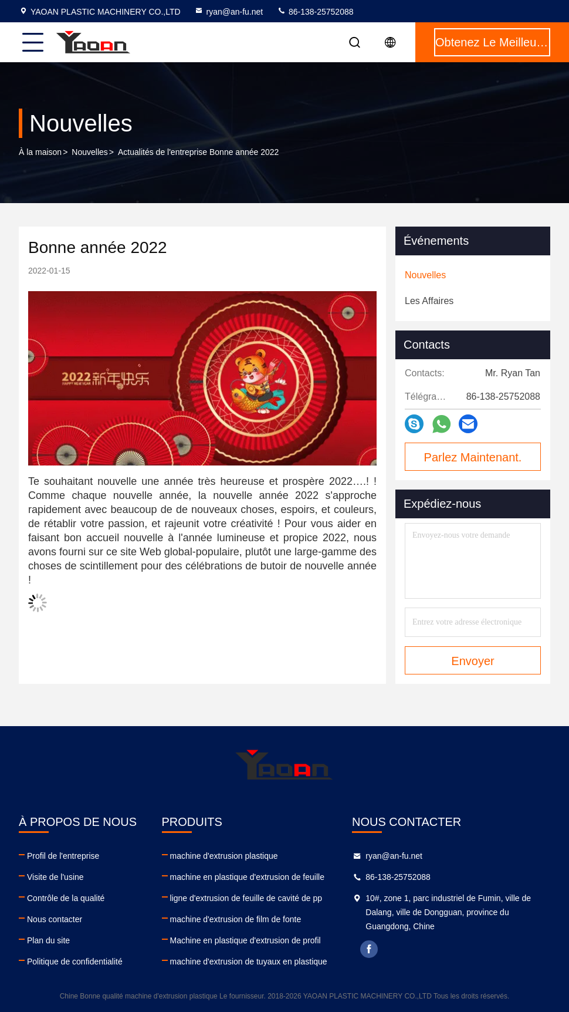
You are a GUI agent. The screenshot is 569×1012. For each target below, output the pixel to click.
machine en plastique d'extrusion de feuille (247, 877)
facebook (369, 949)
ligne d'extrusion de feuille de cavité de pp (246, 898)
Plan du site (48, 940)
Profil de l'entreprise (63, 856)
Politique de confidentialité (75, 961)
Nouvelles (89, 152)
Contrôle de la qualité (65, 898)
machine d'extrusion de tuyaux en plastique (248, 961)
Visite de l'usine (55, 877)
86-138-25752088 (315, 11)
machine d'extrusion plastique (224, 856)
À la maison (40, 152)
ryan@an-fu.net (228, 11)
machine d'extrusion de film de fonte (236, 919)
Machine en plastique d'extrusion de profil (245, 940)
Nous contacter (54, 919)
